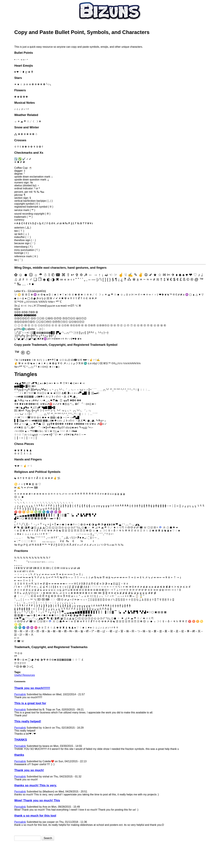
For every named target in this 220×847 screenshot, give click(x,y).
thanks (19, 755)
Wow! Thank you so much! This (37, 800)
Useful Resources (24, 675)
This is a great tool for (30, 703)
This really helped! (27, 721)
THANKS (20, 739)
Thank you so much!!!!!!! (32, 688)
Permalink (20, 694)
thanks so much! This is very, (35, 785)
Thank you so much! (29, 770)
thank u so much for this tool (35, 815)
